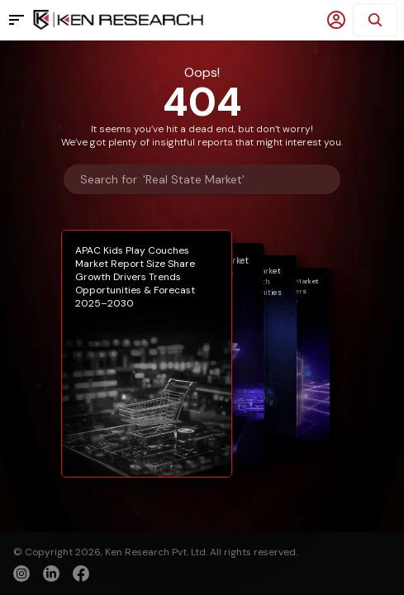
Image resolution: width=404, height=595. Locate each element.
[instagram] (21, 573)
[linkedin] (51, 573)
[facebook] (81, 575)
